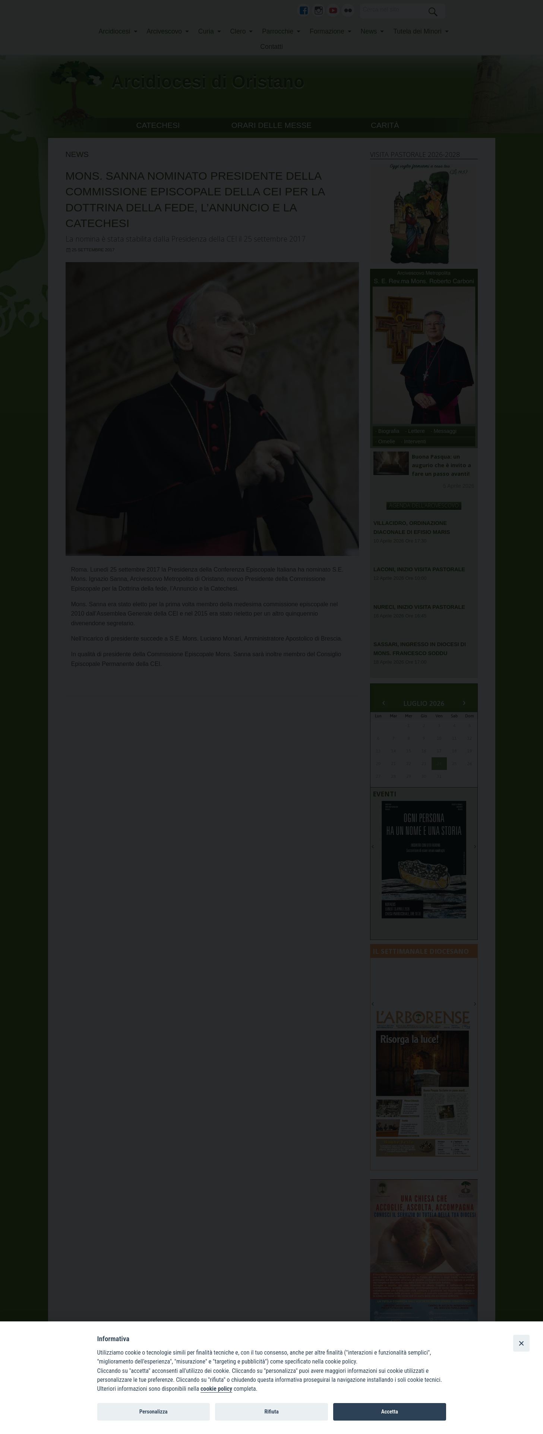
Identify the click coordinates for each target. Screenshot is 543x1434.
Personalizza (153, 1411)
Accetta (389, 1411)
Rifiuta (271, 1411)
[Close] (521, 1343)
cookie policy (216, 1388)
